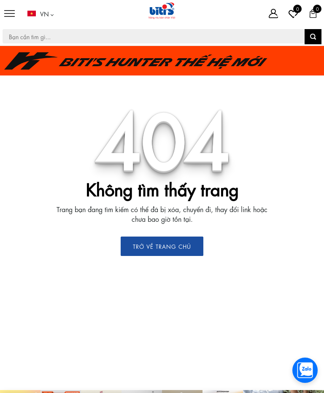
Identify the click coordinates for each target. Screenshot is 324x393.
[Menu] (9, 13)
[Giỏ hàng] (313, 13)
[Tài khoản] (273, 13)
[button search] (313, 36)
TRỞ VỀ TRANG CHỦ (162, 246)
